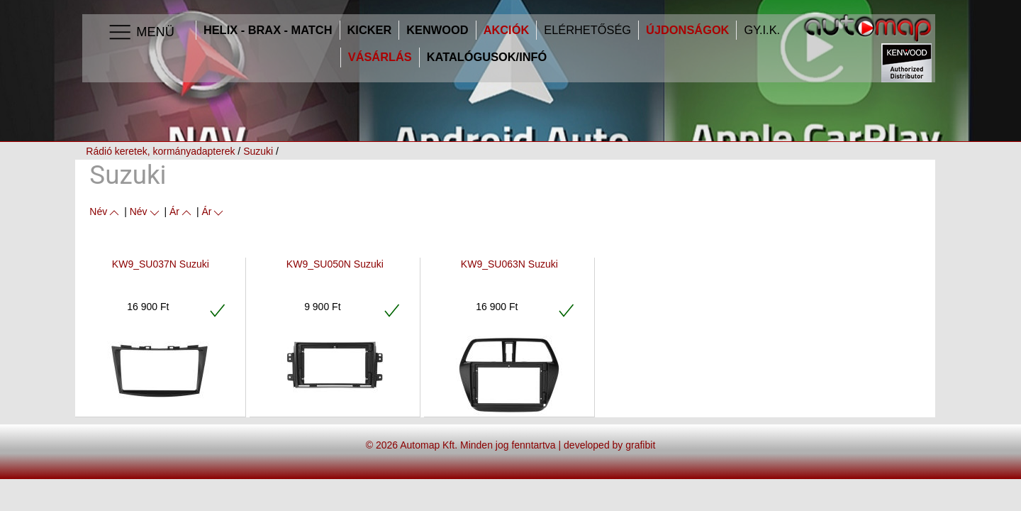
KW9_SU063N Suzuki (509, 264)
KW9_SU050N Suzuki (335, 264)
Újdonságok (687, 30)
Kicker (369, 30)
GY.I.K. (762, 30)
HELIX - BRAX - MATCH (268, 30)
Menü (140, 32)
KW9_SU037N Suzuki (160, 264)
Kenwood (437, 30)
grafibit (640, 445)
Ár (181, 211)
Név (105, 211)
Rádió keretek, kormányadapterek (160, 151)
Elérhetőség (587, 30)
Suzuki (258, 151)
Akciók (507, 30)
